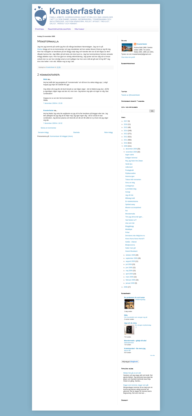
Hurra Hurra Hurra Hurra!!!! (134, 239)
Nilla (125, 315)
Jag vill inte (129, 195)
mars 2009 (130, 277)
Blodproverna (130, 245)
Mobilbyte (128, 229)
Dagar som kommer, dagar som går (136, 385)
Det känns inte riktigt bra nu (135, 236)
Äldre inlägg (108, 132)
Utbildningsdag (140, 299)
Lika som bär (130, 223)
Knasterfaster (48, 110)
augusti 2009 (130, 261)
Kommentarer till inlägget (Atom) (61, 136)
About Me (127, 350)
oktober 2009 (130, 255)
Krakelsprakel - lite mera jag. (135, 348)
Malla (45, 79)
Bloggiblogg (129, 226)
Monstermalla (130, 214)
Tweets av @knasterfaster (130, 95)
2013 (126, 134)
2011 (126, 140)
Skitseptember (129, 342)
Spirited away (130, 204)
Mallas (39, 49)
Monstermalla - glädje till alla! (135, 341)
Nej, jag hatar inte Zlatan (134, 161)
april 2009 (129, 274)
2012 (126, 137)
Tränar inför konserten (133, 180)
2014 (126, 131)
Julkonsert (129, 167)
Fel (126, 211)
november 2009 (131, 152)
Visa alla (152, 355)
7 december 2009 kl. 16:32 (52, 123)
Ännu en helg (130, 183)
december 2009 (131, 149)
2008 (126, 287)
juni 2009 (129, 268)
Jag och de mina (130, 323)
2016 (126, 124)
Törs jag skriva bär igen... (134, 217)
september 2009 (132, 258)
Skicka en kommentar (48, 128)
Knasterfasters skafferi (59, 29)
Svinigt (127, 192)
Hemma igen (129, 176)
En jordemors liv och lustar (134, 297)
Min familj (79, 29)
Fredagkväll (129, 170)
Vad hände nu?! (131, 220)
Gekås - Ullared (130, 242)
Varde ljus (128, 164)
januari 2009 (130, 283)
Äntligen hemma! (131, 158)
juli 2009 (129, 264)
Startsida (39, 29)
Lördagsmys (129, 186)
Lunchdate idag (130, 189)
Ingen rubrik (129, 155)
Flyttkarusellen (130, 173)
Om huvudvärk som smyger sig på (135, 317)
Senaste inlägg (43, 132)
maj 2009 (129, 271)
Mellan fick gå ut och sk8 (132, 373)
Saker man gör (130, 248)
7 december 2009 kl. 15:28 (52, 103)
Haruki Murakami (131, 251)
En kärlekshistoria (131, 201)
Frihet (127, 232)
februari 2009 (131, 280)
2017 (126, 121)
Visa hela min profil (128, 57)
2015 (126, 127)
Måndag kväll (130, 198)
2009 (126, 146)
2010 (126, 143)
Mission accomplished (133, 207)
